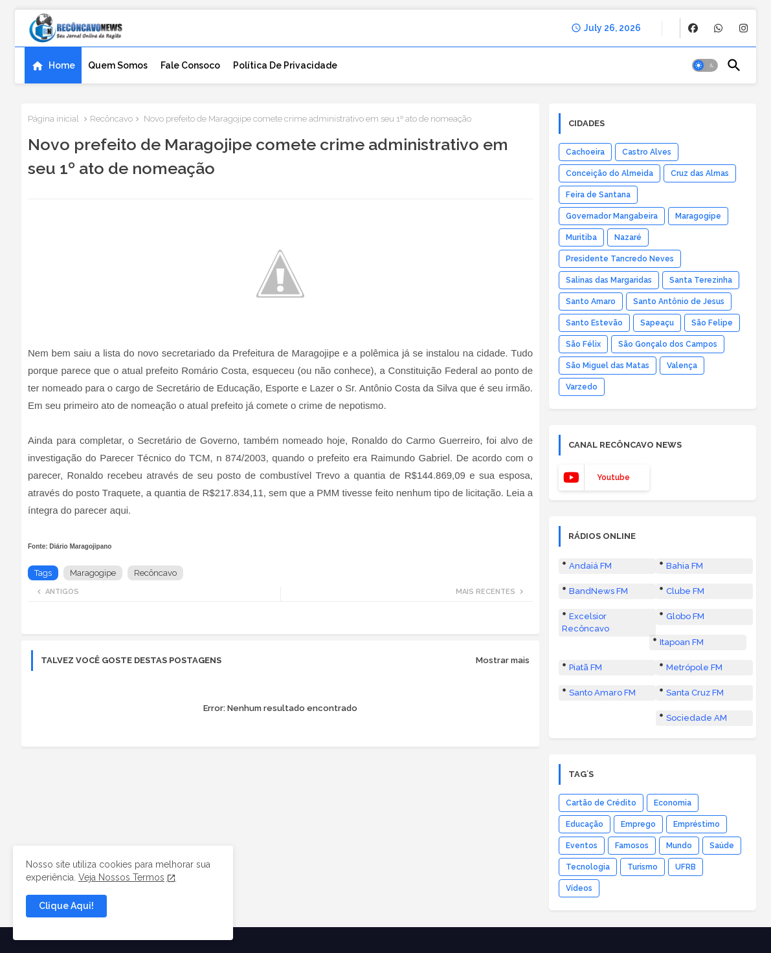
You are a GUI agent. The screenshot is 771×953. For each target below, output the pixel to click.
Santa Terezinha (700, 280)
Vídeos (579, 888)
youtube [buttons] (613, 477)
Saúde (722, 845)
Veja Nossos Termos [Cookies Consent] (121, 877)
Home (62, 65)
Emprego (638, 824)
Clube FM (685, 591)
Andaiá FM (590, 566)
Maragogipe (93, 573)
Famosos (632, 845)
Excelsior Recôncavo (585, 622)
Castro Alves (646, 152)
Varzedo (582, 386)
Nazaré (628, 237)
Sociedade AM (696, 718)
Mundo (679, 845)
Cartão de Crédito (601, 802)
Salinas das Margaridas (609, 280)
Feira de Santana (598, 194)
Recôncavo (111, 119)
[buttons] (693, 28)
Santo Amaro (591, 301)
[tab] (53, 65)
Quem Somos (118, 65)
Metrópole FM (694, 667)
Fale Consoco (190, 65)
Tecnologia (588, 866)
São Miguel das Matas (607, 365)
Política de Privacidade (285, 65)
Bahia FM (684, 566)
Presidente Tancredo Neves (620, 258)
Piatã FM (585, 667)
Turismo (642, 866)
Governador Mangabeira (612, 216)
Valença (682, 365)
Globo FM (685, 616)
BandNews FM (598, 591)
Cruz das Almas (700, 173)
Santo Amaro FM (602, 692)
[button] (705, 65)
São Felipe (712, 322)
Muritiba (581, 237)
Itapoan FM (682, 642)
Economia (672, 802)
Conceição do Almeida (609, 173)
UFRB (685, 866)
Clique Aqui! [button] (66, 906)
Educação (584, 824)
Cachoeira (585, 152)
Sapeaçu (657, 322)
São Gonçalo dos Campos (667, 344)
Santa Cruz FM (695, 692)
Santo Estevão (594, 322)
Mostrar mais (503, 660)
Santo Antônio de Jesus (678, 301)
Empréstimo (696, 824)
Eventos (582, 845)
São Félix (583, 344)
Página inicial (53, 119)
